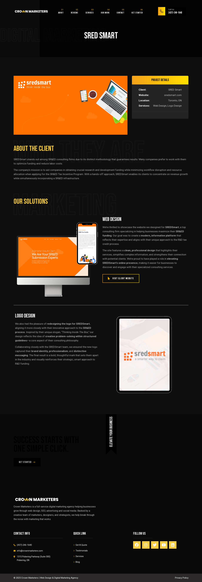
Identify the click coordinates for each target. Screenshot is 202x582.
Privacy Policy (181, 577)
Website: (144, 95)
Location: (144, 100)
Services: (144, 105)
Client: (142, 89)
